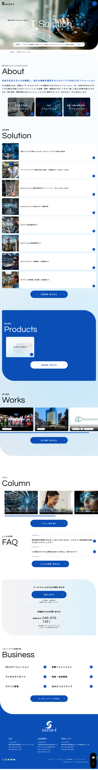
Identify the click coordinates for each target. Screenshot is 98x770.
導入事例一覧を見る (49, 440)
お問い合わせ (49, 595)
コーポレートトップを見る (49, 699)
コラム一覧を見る (49, 523)
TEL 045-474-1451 (15, 748)
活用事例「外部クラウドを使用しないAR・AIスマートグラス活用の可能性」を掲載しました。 (52, 45)
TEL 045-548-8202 (67, 748)
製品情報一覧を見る (49, 365)
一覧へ (79, 44)
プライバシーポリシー (80, 760)
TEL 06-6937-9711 (44, 750)
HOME (12, 52)
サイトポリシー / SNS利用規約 (65, 760)
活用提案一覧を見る (49, 294)
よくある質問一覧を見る (50, 565)
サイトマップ (51, 760)
